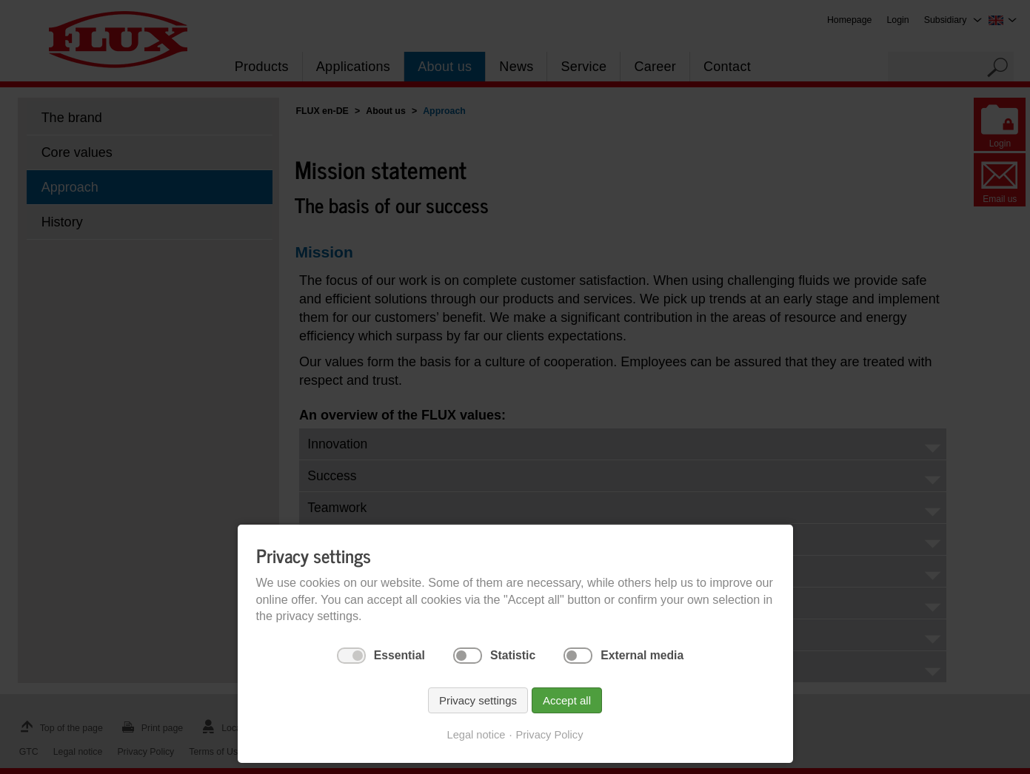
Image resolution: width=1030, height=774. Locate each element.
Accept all (567, 700)
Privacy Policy (549, 735)
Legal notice (476, 735)
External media (642, 655)
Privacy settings (478, 700)
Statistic (512, 655)
